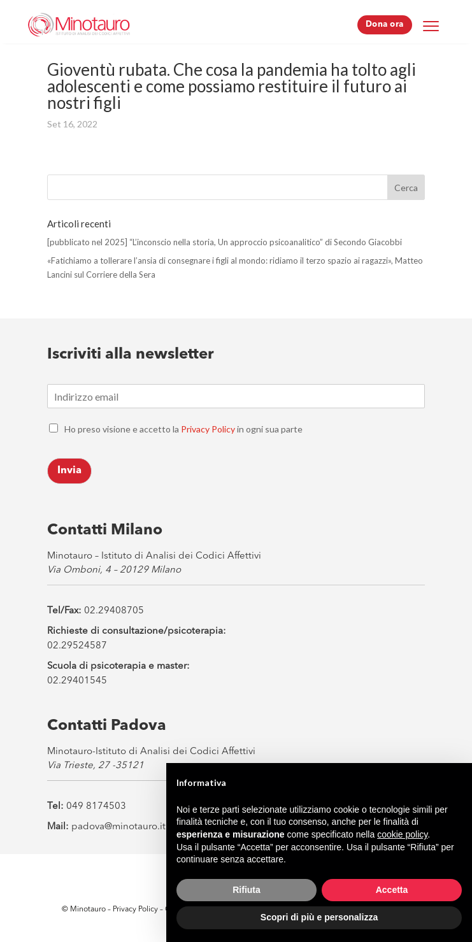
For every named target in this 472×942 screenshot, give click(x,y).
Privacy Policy (208, 429)
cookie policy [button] (402, 834)
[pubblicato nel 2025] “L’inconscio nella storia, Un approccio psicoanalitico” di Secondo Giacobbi (224, 242)
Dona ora (385, 24)
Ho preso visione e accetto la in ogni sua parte (183, 429)
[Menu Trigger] (431, 25)
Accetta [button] (392, 890)
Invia (69, 471)
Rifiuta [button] (246, 890)
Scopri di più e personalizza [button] (319, 917)
